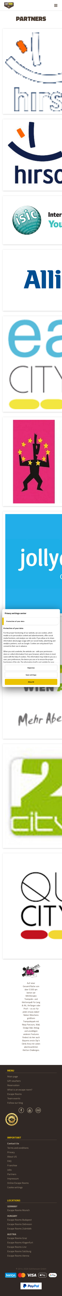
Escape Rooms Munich (18, 1210)
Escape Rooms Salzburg (19, 1251)
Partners (11, 1174)
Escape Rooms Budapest (19, 1220)
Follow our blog (15, 1103)
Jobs (9, 1170)
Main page (12, 1076)
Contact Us (13, 1143)
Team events (13, 1098)
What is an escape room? (19, 1089)
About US (12, 1156)
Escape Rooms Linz (16, 1247)
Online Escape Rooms (18, 1183)
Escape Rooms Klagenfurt (20, 1242)
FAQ (9, 1161)
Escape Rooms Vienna (18, 1255)
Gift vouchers (14, 1081)
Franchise (12, 1165)
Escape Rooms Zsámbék (19, 1228)
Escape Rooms (14, 1094)
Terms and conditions (18, 1148)
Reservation (13, 1085)
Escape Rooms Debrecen (19, 1224)
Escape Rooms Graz (17, 1238)
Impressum (13, 1178)
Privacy (11, 1152)
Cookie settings (15, 1187)
